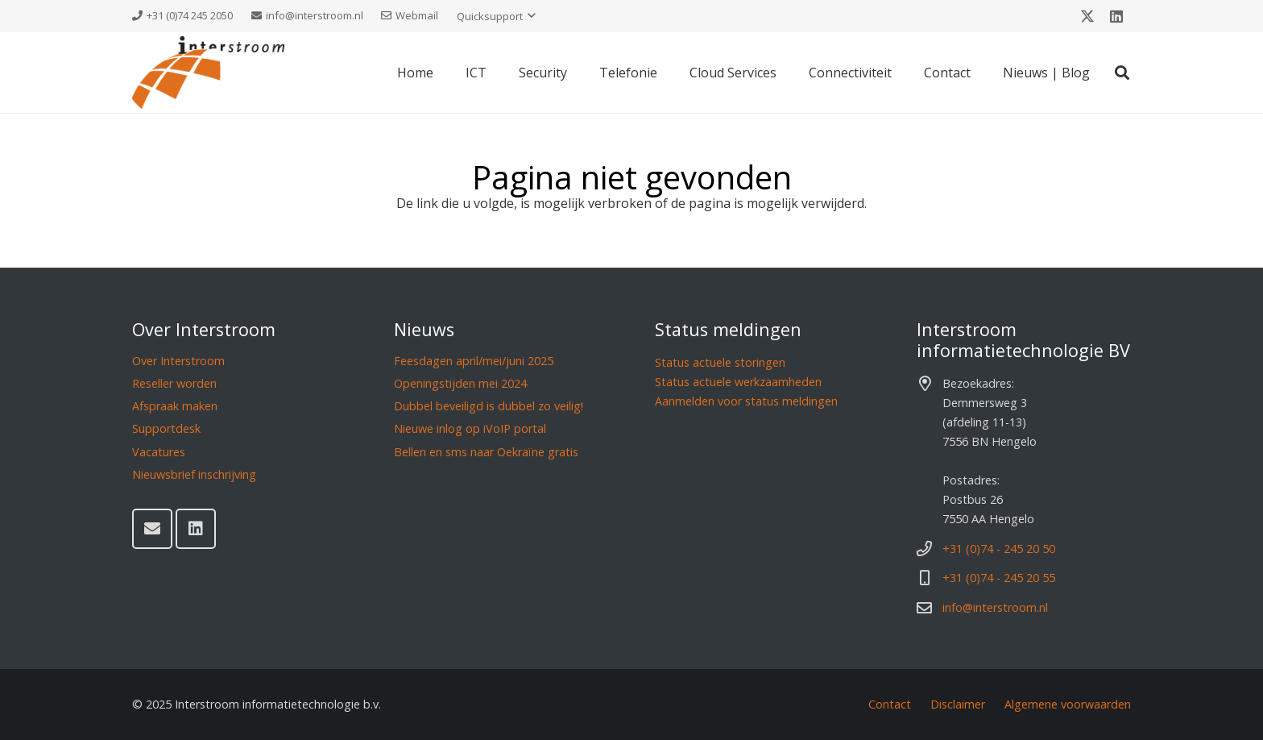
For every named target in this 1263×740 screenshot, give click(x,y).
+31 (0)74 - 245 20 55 (998, 577)
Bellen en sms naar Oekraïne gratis (486, 451)
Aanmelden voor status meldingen (746, 401)
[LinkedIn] (1116, 16)
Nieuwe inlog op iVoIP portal (470, 428)
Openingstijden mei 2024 (460, 383)
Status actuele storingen (720, 362)
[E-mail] (152, 529)
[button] (496, 16)
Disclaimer (957, 704)
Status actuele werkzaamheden (738, 381)
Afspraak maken (174, 406)
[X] (1087, 16)
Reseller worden (174, 383)
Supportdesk (166, 428)
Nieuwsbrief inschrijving (194, 474)
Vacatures (158, 451)
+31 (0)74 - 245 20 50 (998, 548)
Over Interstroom (178, 360)
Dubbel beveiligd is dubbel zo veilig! (488, 406)
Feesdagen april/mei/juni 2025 (473, 360)
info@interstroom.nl (995, 607)
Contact (889, 704)
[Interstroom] (208, 72)
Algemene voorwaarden (1067, 704)
